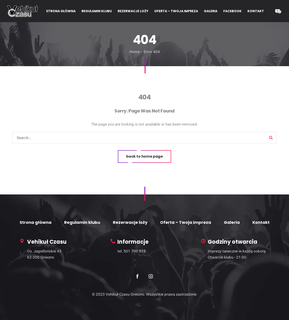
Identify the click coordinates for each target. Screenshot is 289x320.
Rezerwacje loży (130, 222)
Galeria (232, 222)
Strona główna (35, 222)
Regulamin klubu (82, 222)
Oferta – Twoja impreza (185, 222)
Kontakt (261, 222)
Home (134, 51)
